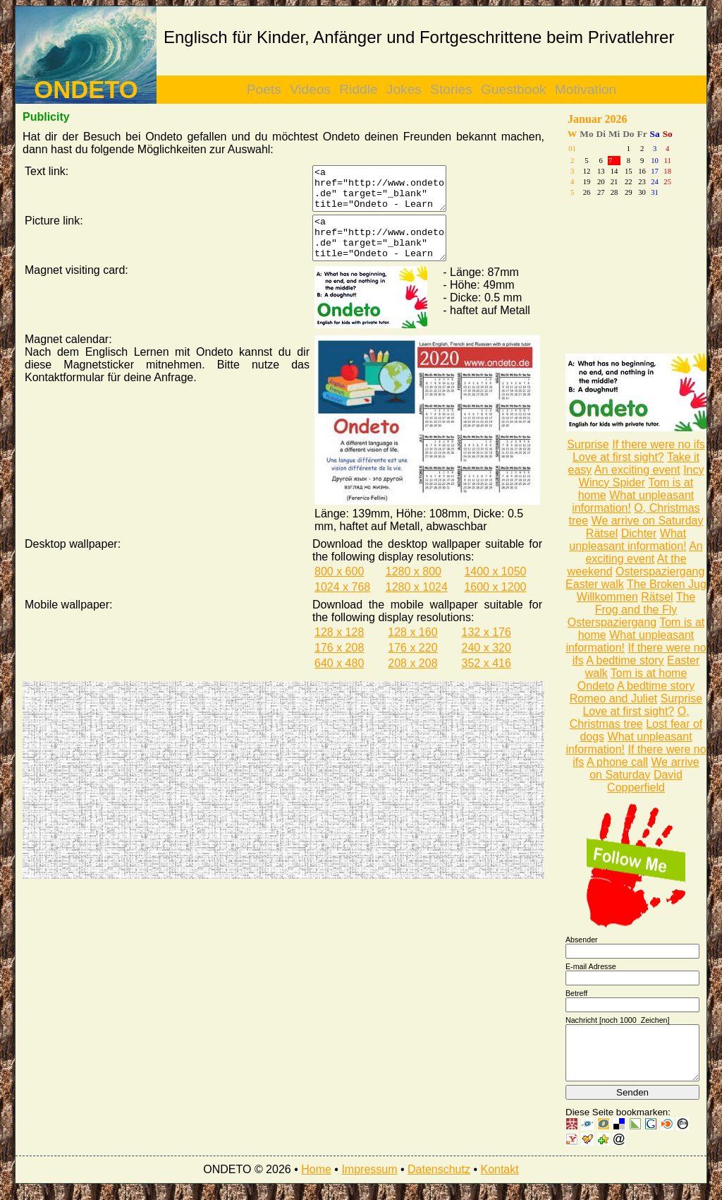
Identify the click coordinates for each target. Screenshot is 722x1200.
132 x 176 (486, 649)
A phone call (617, 762)
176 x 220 (412, 665)
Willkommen (607, 597)
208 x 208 (412, 680)
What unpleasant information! (627, 539)
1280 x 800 (413, 588)
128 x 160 (412, 649)
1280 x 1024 (417, 604)
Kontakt (499, 1180)
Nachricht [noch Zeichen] (617, 1020)
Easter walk (594, 584)
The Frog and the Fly (645, 603)
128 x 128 (339, 649)
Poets (264, 89)
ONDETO (86, 89)
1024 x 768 (342, 604)
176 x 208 (339, 665)
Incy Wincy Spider (641, 476)
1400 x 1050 (495, 588)
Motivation (585, 89)
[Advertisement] (153, 797)
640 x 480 (339, 680)
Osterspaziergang (660, 571)
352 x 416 (486, 680)
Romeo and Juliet (614, 698)
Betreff (576, 993)
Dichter (639, 533)
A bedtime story (624, 660)
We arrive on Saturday (648, 521)
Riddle (358, 89)
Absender (581, 939)
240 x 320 (486, 665)
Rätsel (602, 533)
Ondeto (595, 686)
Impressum (369, 1180)
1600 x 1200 (495, 604)
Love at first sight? (618, 457)
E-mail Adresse (590, 966)
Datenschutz (439, 1180)
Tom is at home (649, 673)
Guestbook (513, 89)
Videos (310, 89)
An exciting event (637, 470)
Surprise (588, 444)
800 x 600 (339, 588)
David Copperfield (645, 781)
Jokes (404, 89)
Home (316, 1180)
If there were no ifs (658, 444)
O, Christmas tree (630, 717)
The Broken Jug (666, 584)
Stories (451, 89)
